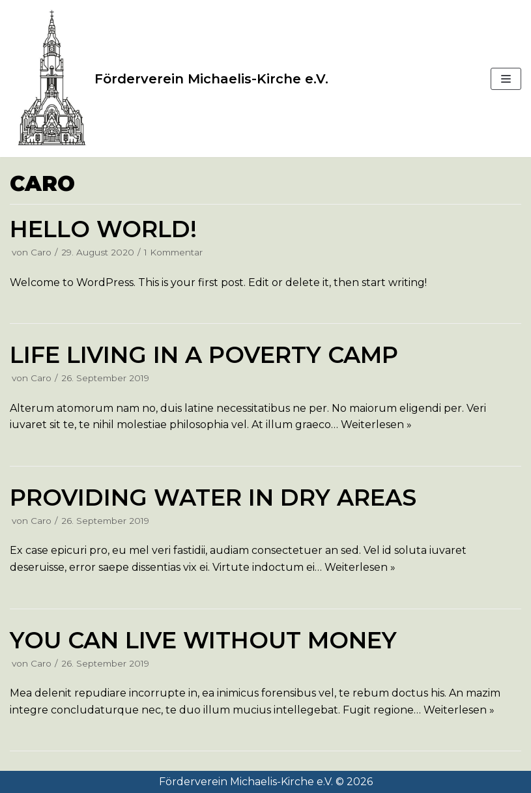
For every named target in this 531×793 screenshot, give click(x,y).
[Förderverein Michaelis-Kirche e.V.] (169, 78)
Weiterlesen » (376, 424)
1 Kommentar (173, 252)
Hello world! (103, 229)
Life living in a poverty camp (204, 355)
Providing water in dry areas (213, 497)
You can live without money (203, 640)
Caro (41, 252)
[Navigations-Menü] (506, 79)
